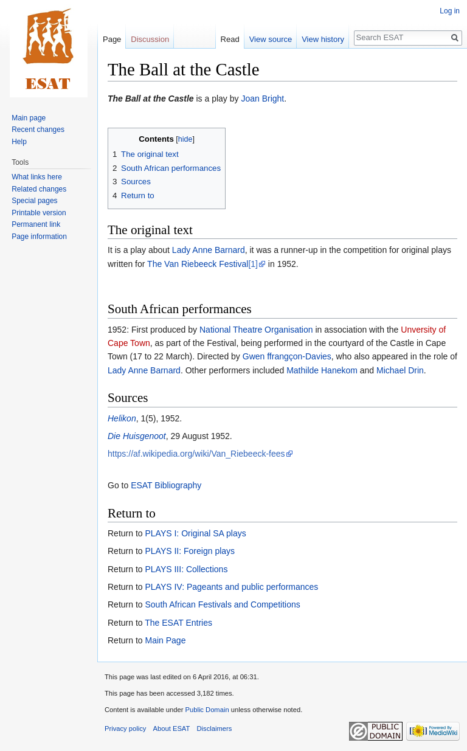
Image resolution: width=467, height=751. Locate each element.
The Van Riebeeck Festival (197, 264)
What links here (37, 177)
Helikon (122, 418)
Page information (39, 236)
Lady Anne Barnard (208, 250)
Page (112, 39)
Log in (450, 11)
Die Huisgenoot (137, 436)
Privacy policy (125, 728)
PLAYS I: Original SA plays (195, 533)
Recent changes (38, 129)
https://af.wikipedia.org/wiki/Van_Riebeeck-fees (196, 454)
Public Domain (207, 709)
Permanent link (36, 224)
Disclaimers (214, 728)
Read (230, 39)
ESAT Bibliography (166, 485)
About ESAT (171, 728)
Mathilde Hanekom (322, 370)
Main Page (165, 640)
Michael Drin (400, 370)
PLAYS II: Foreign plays (190, 551)
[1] (253, 264)
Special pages (34, 200)
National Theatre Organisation (256, 329)
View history (323, 39)
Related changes (39, 189)
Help (19, 141)
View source (270, 39)
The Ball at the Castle (151, 98)
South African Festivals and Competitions (222, 604)
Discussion (150, 39)
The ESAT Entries (178, 623)
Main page (29, 118)
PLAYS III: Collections (186, 569)
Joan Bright (262, 98)
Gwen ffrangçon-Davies (287, 356)
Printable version (39, 213)
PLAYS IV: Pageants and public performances (231, 587)
